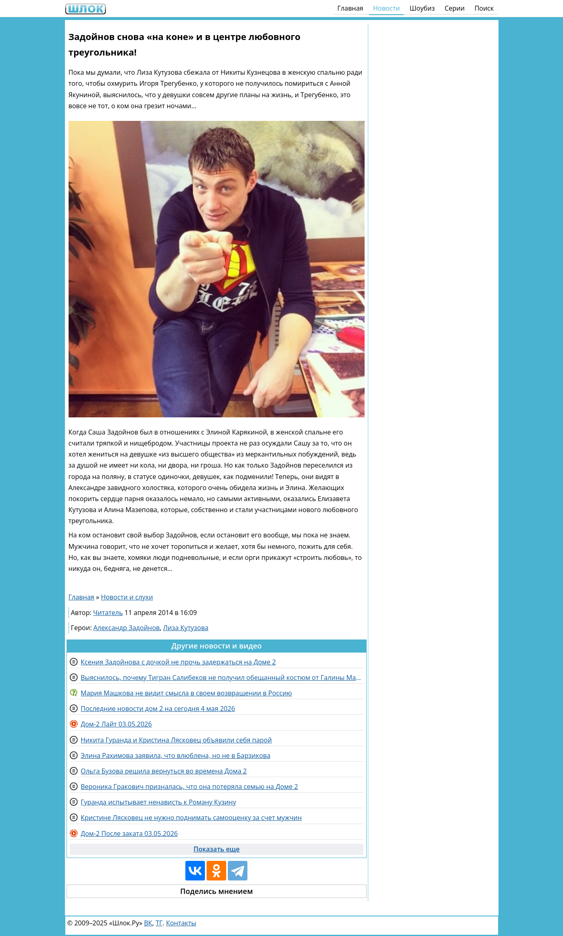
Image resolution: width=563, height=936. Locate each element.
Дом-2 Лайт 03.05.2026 (116, 724)
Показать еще (217, 849)
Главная (350, 8)
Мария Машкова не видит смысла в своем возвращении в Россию (186, 693)
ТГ (159, 922)
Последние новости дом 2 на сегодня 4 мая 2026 (158, 708)
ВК (148, 922)
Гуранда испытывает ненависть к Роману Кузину (158, 802)
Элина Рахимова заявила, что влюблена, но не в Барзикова (176, 755)
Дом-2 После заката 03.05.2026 (129, 833)
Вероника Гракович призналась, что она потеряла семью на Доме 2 (189, 786)
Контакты (181, 922)
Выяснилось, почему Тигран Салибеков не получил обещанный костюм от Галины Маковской (222, 677)
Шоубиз (422, 8)
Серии (455, 8)
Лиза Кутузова (186, 627)
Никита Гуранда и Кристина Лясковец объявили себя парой (176, 739)
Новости (386, 8)
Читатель (108, 612)
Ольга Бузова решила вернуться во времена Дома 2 (164, 771)
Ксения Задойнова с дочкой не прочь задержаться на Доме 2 (178, 661)
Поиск (484, 8)
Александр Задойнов (126, 627)
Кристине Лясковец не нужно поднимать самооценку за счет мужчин (191, 817)
